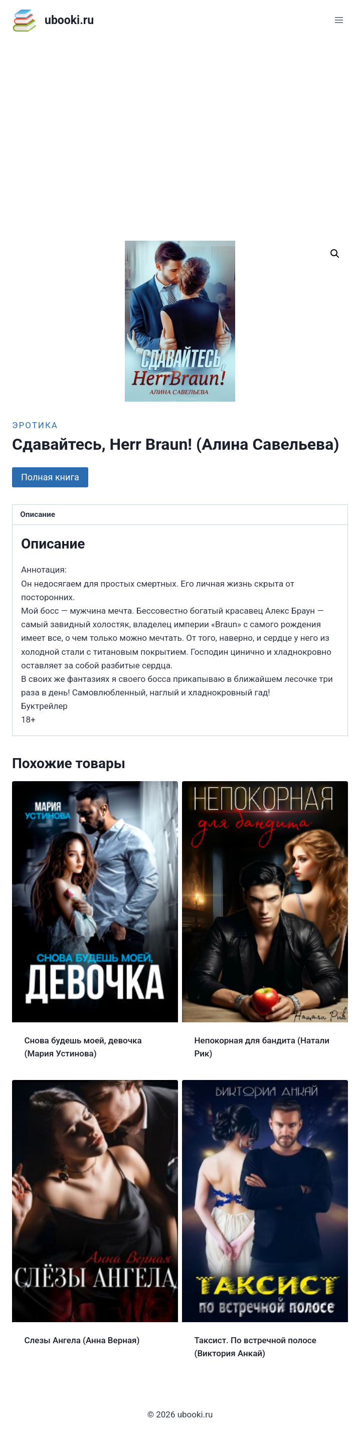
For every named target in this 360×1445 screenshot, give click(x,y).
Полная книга (50, 477)
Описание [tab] (37, 514)
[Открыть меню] (338, 20)
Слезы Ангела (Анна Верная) (82, 1340)
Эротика (35, 425)
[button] (335, 254)
